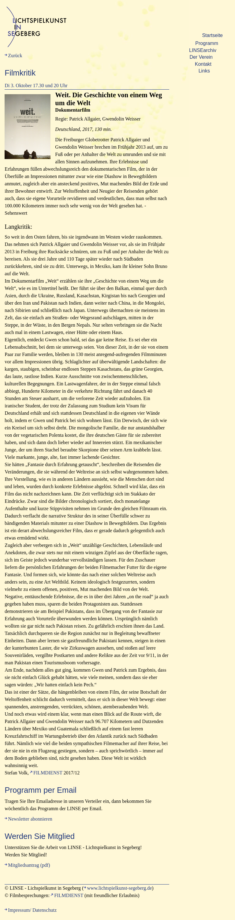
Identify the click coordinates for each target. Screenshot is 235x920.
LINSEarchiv (202, 50)
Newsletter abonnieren (30, 819)
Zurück (15, 55)
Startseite (212, 35)
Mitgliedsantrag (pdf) (29, 865)
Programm (206, 43)
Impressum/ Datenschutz (32, 910)
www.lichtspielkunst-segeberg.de (119, 888)
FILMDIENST (47, 772)
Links (204, 70)
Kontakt (203, 64)
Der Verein (201, 57)
